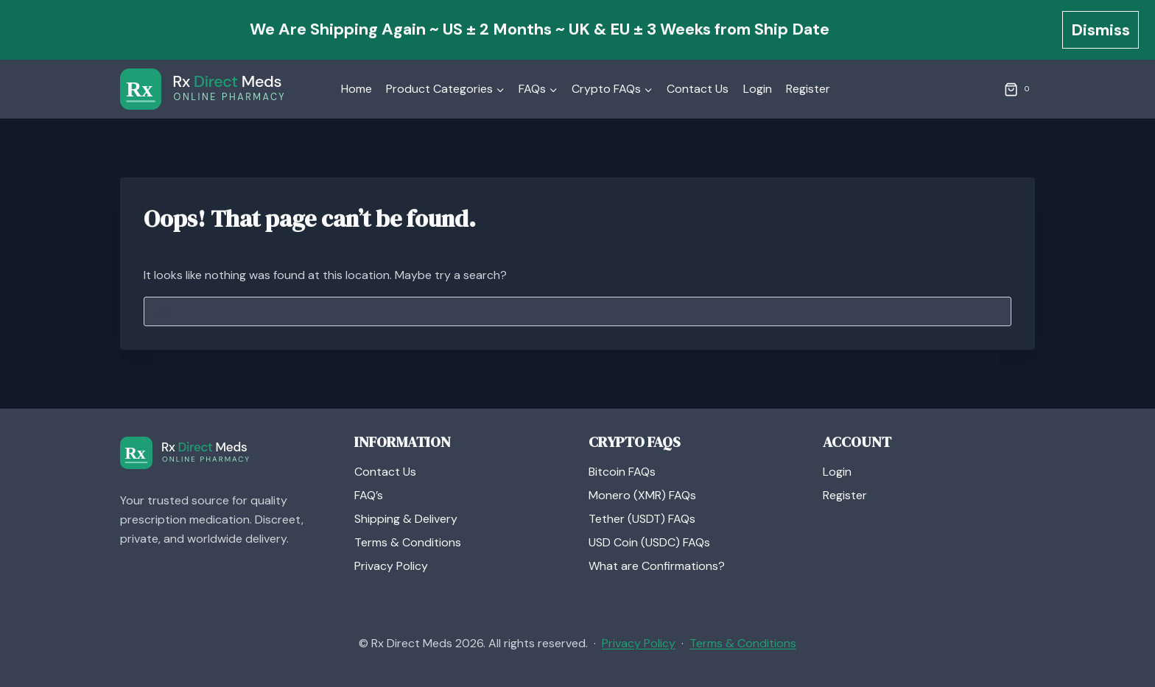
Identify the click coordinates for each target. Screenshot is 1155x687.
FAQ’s (368, 495)
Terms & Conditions (407, 542)
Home (356, 88)
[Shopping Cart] (1019, 89)
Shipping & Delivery (405, 518)
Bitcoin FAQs (622, 471)
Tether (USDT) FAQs (642, 518)
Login (757, 88)
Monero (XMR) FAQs (642, 495)
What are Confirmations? (657, 566)
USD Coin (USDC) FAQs (649, 542)
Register (808, 88)
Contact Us (698, 88)
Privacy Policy (391, 566)
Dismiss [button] (1100, 29)
